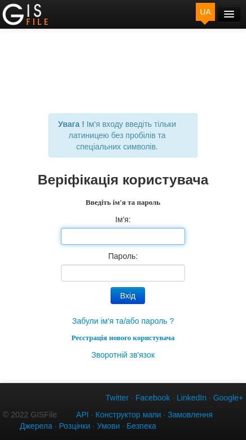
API (82, 414)
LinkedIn (192, 397)
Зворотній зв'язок (123, 354)
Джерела (36, 425)
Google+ (228, 397)
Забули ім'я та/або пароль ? (123, 320)
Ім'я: (123, 219)
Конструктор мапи (128, 414)
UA (205, 11)
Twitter (117, 397)
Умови (108, 425)
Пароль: (123, 256)
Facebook (152, 397)
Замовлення (190, 414)
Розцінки (74, 425)
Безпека (141, 425)
